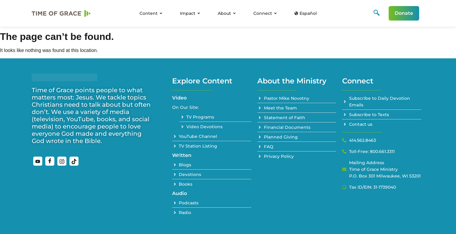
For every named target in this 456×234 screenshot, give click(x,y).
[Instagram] (61, 161)
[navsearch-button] (377, 13)
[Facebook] (49, 161)
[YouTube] (37, 161)
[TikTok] (74, 161)
